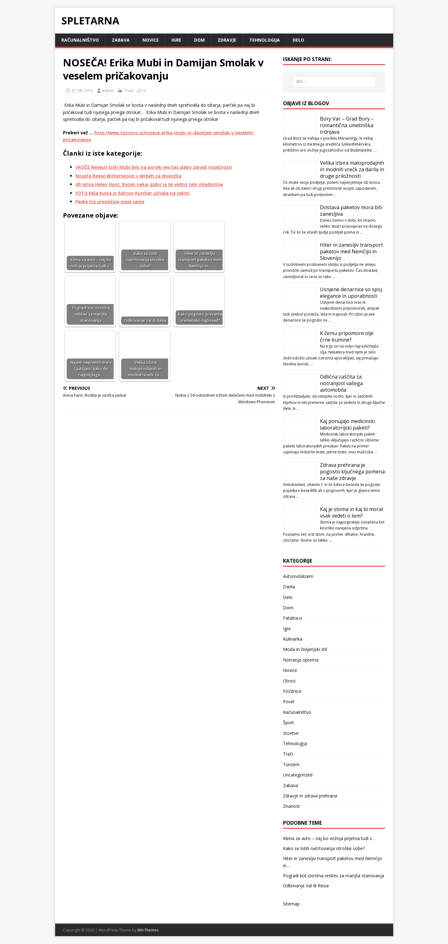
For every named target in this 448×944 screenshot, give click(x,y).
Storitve (291, 733)
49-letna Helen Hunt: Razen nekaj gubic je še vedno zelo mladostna (149, 184)
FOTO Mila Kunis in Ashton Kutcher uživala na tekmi (132, 193)
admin (108, 90)
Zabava (121, 40)
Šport (288, 722)
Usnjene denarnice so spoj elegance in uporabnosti (351, 292)
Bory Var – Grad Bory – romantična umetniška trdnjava (347, 125)
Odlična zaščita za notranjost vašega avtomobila (341, 383)
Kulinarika (292, 639)
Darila (289, 587)
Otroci (289, 681)
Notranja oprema (300, 660)
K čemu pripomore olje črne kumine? (346, 336)
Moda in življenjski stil (305, 649)
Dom (199, 40)
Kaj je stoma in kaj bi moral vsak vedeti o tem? (351, 512)
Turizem (291, 764)
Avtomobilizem (298, 576)
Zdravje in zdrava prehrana (310, 796)
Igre (176, 40)
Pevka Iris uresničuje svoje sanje (109, 201)
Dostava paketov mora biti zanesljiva (351, 210)
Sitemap (291, 904)
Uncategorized (297, 775)
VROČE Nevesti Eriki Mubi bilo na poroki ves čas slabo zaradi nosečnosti (153, 167)
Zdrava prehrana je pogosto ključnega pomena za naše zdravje (352, 472)
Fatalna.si (292, 618)
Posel (288, 701)
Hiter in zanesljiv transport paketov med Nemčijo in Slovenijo (351, 251)
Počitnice (292, 691)
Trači (128, 90)
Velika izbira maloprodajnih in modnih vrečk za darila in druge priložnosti (352, 169)
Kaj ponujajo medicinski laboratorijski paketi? (347, 424)
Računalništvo (80, 40)
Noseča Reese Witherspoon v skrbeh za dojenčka (128, 176)
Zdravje (227, 40)
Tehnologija (264, 40)
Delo (298, 40)
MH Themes (147, 930)
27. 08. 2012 (82, 90)
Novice (150, 40)
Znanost (291, 806)
